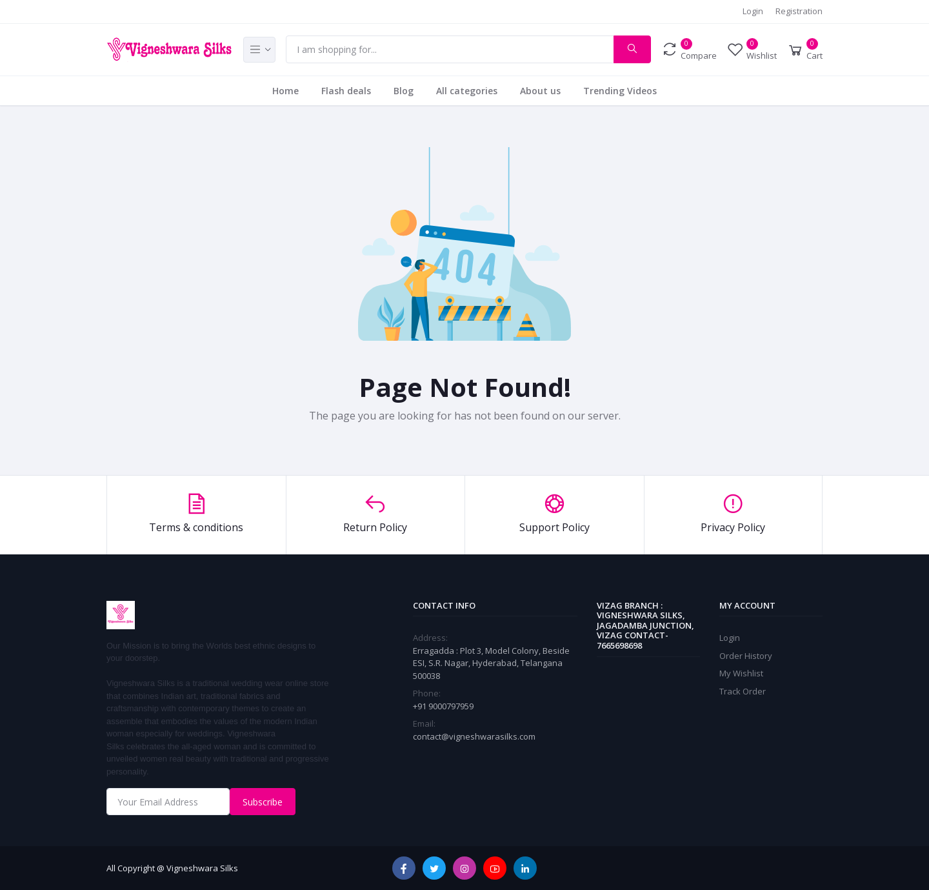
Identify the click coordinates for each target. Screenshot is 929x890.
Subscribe (263, 802)
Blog (404, 91)
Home (285, 91)
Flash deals (346, 91)
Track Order (742, 691)
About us (540, 91)
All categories (466, 91)
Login (753, 11)
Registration (799, 11)
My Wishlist (741, 673)
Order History (745, 656)
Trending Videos (620, 91)
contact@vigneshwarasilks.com (474, 736)
